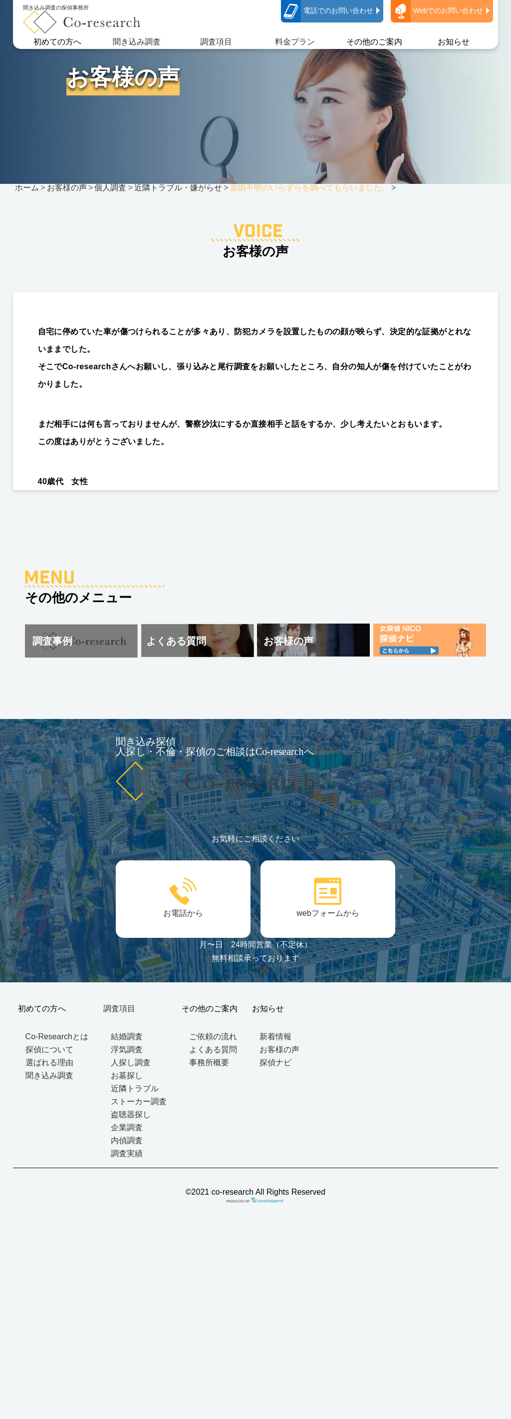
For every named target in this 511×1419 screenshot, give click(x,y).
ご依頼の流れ (213, 1036)
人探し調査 (131, 1062)
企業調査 (127, 1127)
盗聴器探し (131, 1114)
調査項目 (216, 41)
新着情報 (275, 1036)
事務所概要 (209, 1062)
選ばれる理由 (49, 1062)
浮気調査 (127, 1049)
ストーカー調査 (139, 1101)
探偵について (49, 1049)
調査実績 (127, 1153)
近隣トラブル (135, 1088)
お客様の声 (279, 1049)
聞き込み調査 (137, 41)
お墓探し (127, 1075)
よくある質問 (213, 1049)
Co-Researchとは (56, 1036)
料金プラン (295, 41)
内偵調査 (127, 1140)
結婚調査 (127, 1036)
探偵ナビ (275, 1062)
